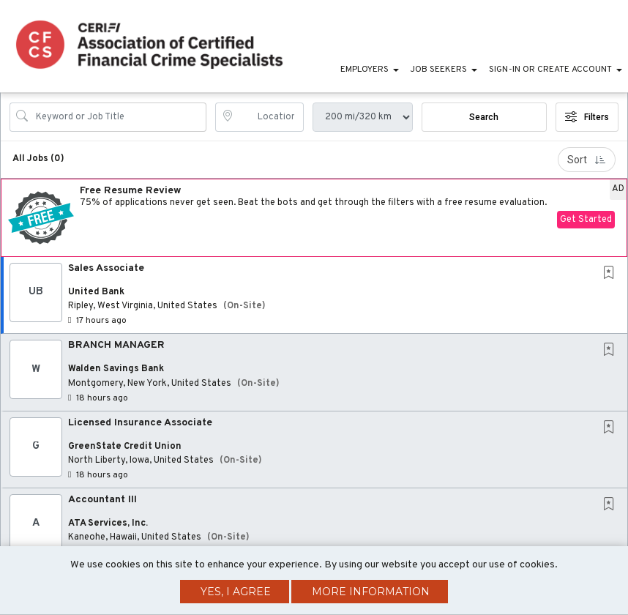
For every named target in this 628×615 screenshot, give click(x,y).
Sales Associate (106, 268)
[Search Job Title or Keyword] (118, 117)
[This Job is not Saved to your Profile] (611, 274)
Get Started (586, 219)
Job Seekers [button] (439, 69)
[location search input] (269, 117)
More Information (371, 591)
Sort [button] (586, 159)
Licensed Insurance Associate (140, 423)
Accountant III (102, 499)
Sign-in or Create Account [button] (550, 69)
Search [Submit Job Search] (483, 117)
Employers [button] (364, 69)
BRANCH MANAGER (116, 345)
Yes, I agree (236, 591)
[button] (314, 218)
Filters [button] (587, 117)
